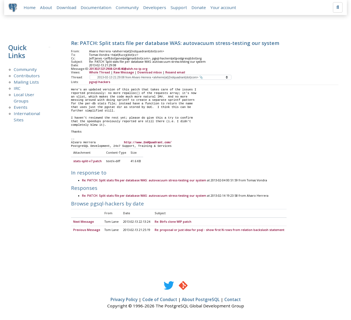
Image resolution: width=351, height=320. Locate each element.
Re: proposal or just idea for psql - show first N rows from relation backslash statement (219, 230)
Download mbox (149, 72)
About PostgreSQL (201, 299)
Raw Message (124, 72)
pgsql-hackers (99, 82)
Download (66, 7)
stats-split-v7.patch (87, 161)
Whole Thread (99, 72)
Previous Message (86, 230)
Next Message (83, 222)
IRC (17, 88)
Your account (223, 7)
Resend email (175, 72)
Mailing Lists (26, 82)
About (46, 7)
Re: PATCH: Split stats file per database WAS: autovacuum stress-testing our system (144, 180)
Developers (154, 7)
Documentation (96, 7)
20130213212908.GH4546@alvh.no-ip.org (118, 69)
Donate (198, 7)
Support (179, 7)
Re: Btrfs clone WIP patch (173, 222)
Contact (232, 299)
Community (127, 7)
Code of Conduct (159, 299)
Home (30, 7)
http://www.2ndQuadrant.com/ (148, 142)
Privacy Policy (124, 299)
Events (20, 107)
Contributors (27, 75)
